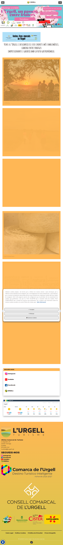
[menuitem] (10, 533)
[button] (10, 533)
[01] (31, 16)
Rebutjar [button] (31, 313)
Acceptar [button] (31, 309)
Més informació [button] (41, 302)
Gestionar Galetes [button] (31, 317)
